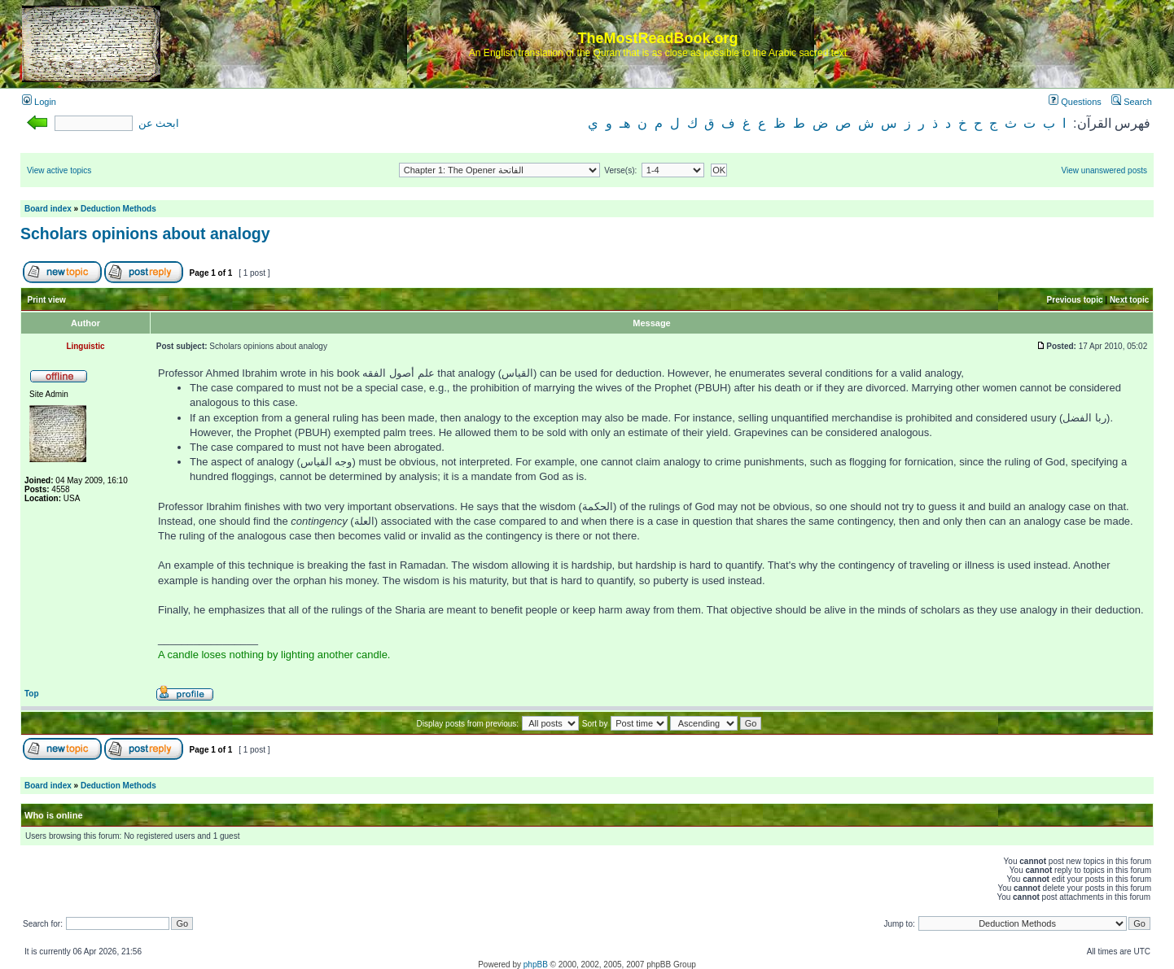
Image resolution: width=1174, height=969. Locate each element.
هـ (625, 123)
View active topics (59, 170)
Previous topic (1075, 299)
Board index (48, 208)
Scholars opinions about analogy (145, 233)
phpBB (535, 964)
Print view (47, 299)
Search (1131, 102)
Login (39, 102)
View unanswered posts (1104, 170)
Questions (1075, 102)
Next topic (1129, 299)
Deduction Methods (118, 208)
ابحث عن (158, 123)
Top (31, 693)
